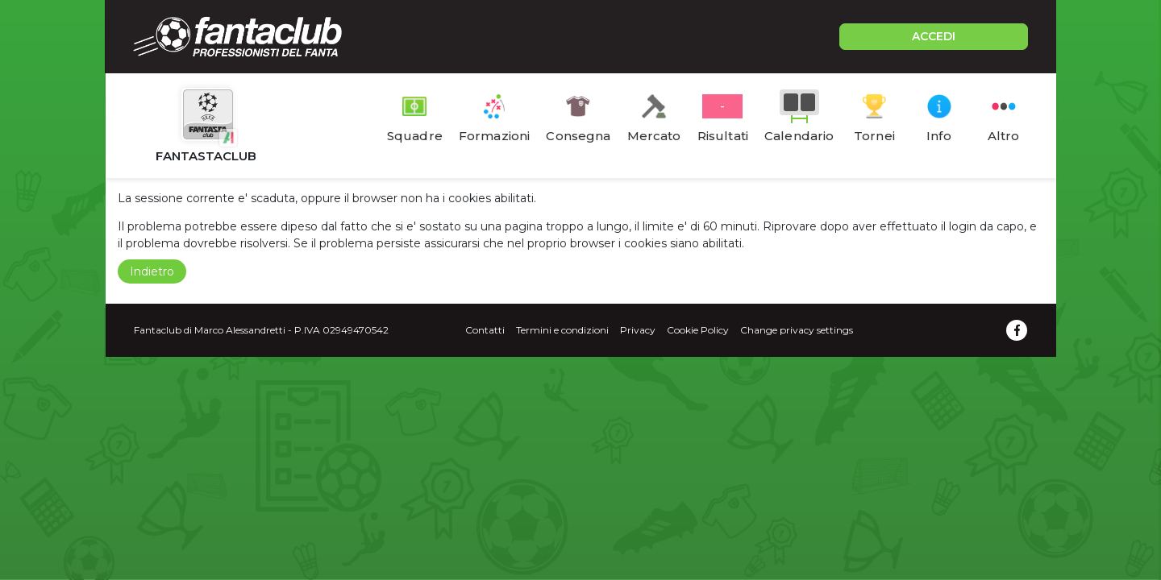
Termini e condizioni (562, 330)
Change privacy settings (796, 330)
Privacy (637, 330)
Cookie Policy (698, 330)
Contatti (485, 330)
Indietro (152, 271)
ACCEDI (933, 36)
